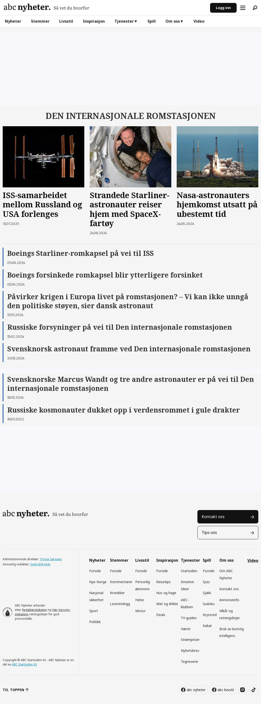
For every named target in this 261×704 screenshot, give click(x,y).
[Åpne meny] (242, 8)
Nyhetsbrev (190, 650)
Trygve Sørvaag (51, 559)
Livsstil (66, 21)
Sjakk (207, 592)
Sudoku (208, 603)
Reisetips (163, 581)
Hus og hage (166, 592)
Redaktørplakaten (34, 610)
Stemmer (40, 21)
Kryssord (210, 614)
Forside (95, 571)
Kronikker (117, 592)
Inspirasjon (94, 21)
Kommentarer (121, 581)
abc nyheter (196, 689)
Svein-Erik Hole (40, 564)
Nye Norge (97, 581)
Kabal (207, 625)
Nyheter (13, 21)
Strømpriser (190, 639)
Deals (160, 614)
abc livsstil (226, 689)
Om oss (172, 21)
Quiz (206, 581)
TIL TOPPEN (13, 689)
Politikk (95, 621)
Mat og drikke (167, 603)
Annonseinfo (229, 600)
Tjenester (124, 21)
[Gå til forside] (46, 7)
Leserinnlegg (120, 603)
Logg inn (223, 7)
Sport (93, 610)
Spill (151, 21)
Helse (139, 600)
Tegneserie (189, 661)
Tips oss (209, 532)
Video (198, 21)
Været (186, 629)
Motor (140, 610)
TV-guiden (189, 618)
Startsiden (189, 571)
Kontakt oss (213, 516)
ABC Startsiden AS (24, 664)
